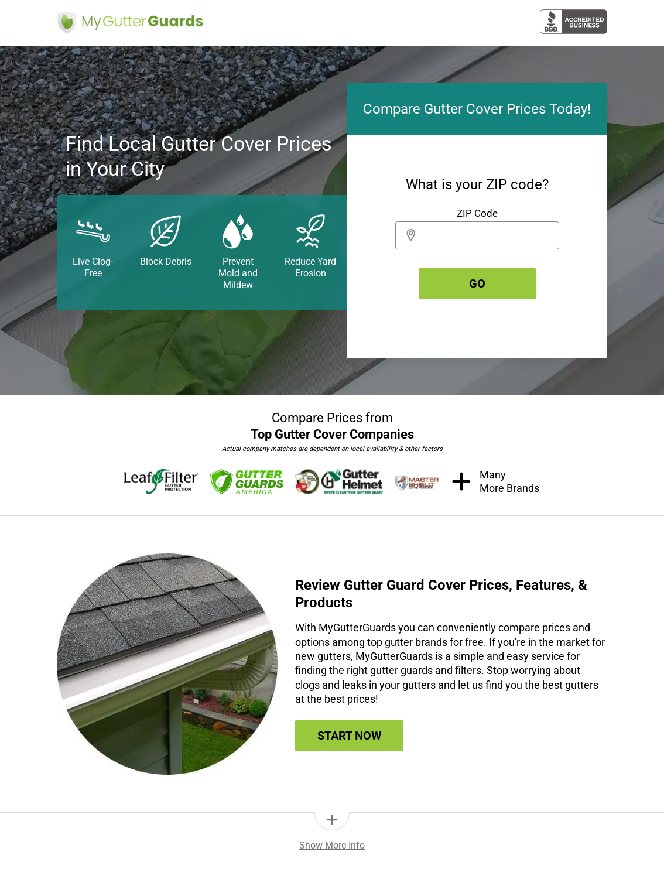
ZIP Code (477, 213)
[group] (477, 220)
